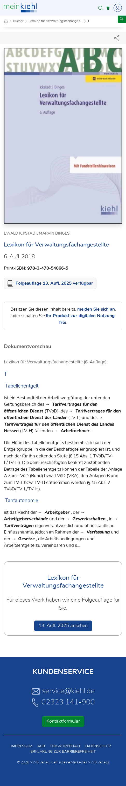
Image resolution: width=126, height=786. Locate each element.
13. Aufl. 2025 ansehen (63, 625)
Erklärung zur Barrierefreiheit (63, 752)
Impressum (21, 746)
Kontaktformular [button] (63, 721)
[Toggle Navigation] (117, 8)
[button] (100, 8)
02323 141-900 (63, 702)
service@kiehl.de (63, 691)
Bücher (18, 21)
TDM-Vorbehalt (65, 746)
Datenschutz (98, 746)
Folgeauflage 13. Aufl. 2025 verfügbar (54, 283)
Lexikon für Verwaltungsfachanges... (55, 21)
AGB (41, 746)
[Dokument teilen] (116, 37)
